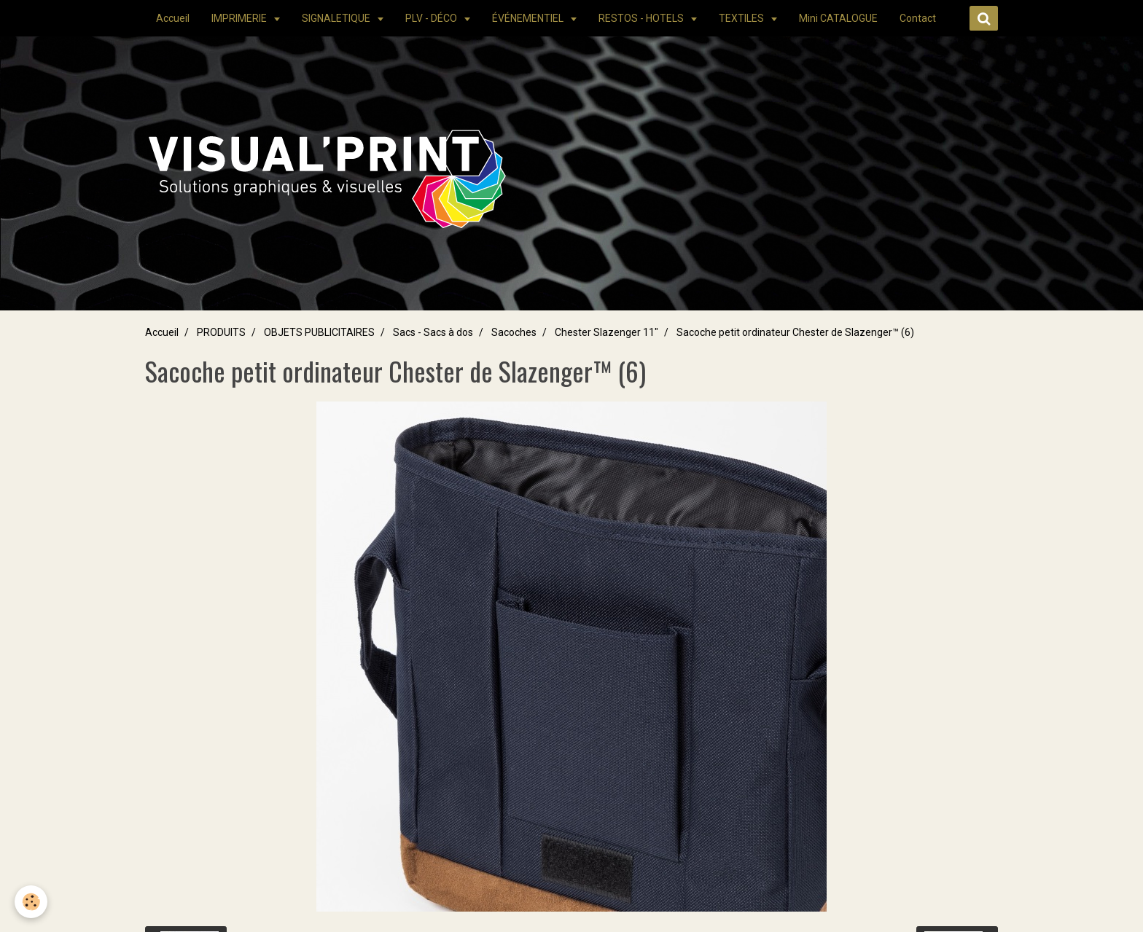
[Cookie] (31, 901)
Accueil (173, 18)
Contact (918, 18)
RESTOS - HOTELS (642, 18)
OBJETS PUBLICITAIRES (319, 332)
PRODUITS (221, 332)
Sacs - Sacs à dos (433, 332)
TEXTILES (742, 18)
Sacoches (514, 332)
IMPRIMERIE (240, 18)
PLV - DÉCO (432, 18)
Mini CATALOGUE (838, 18)
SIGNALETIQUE (337, 18)
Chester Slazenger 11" (606, 332)
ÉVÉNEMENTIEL (529, 18)
